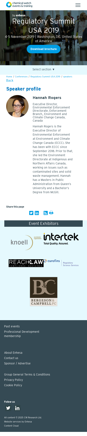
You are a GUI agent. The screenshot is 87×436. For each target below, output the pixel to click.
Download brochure (43, 49)
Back (9, 81)
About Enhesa (13, 352)
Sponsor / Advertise (17, 363)
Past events (12, 326)
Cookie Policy (13, 385)
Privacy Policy (13, 379)
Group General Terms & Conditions (27, 374)
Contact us (11, 358)
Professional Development (45, 334)
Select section (43, 69)
